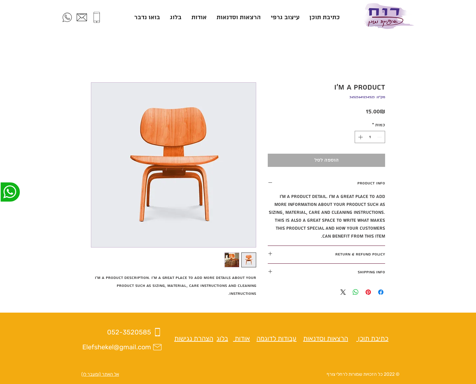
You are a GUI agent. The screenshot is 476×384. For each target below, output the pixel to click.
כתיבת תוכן (372, 338)
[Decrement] (380, 137)
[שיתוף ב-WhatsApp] (356, 292)
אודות (241, 338)
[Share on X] (343, 292)
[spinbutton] (370, 137)
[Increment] (360, 137)
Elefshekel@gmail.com (116, 347)
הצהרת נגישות (193, 338)
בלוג (222, 338)
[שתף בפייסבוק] (381, 292)
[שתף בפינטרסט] (368, 292)
